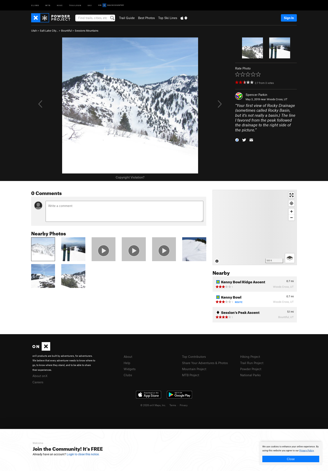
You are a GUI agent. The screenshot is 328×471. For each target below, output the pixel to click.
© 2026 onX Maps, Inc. (153, 405)
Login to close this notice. (83, 454)
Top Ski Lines (167, 18)
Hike (60, 5)
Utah (34, 30)
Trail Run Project (251, 363)
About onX (39, 376)
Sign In (289, 18)
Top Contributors (194, 356)
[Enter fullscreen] (291, 195)
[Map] (255, 227)
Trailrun (75, 5)
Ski (90, 5)
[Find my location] (291, 203)
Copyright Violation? (130, 177)
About (128, 356)
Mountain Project (194, 369)
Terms (172, 405)
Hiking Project (250, 356)
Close (291, 459)
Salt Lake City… (49, 30)
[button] (237, 139)
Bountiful (66, 30)
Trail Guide (127, 18)
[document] (290, 453)
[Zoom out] (291, 217)
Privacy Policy (306, 450)
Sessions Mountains (86, 30)
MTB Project (190, 375)
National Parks (250, 375)
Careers (37, 382)
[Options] (290, 258)
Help (127, 363)
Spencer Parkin (256, 94)
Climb (35, 5)
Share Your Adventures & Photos (205, 363)
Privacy (184, 405)
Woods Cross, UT (277, 99)
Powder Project (250, 369)
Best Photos (146, 18)
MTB (48, 5)
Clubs (128, 375)
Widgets (130, 369)
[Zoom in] (291, 211)
